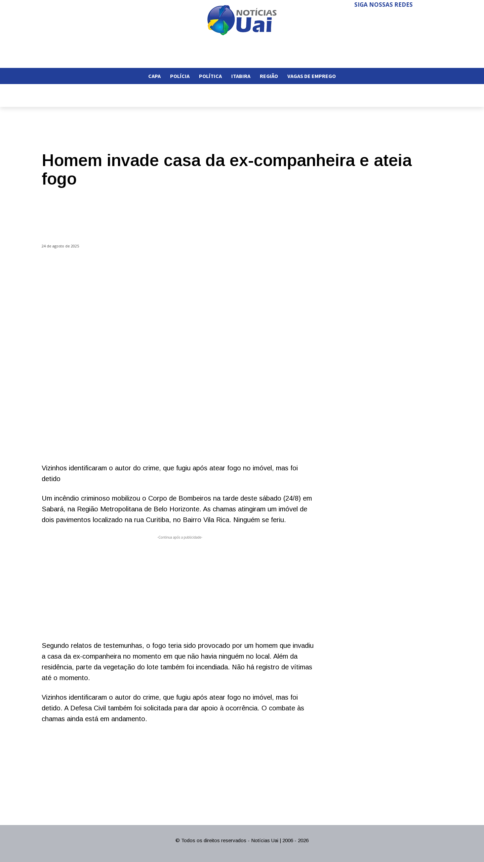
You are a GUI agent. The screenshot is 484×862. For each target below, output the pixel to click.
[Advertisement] (180, 588)
